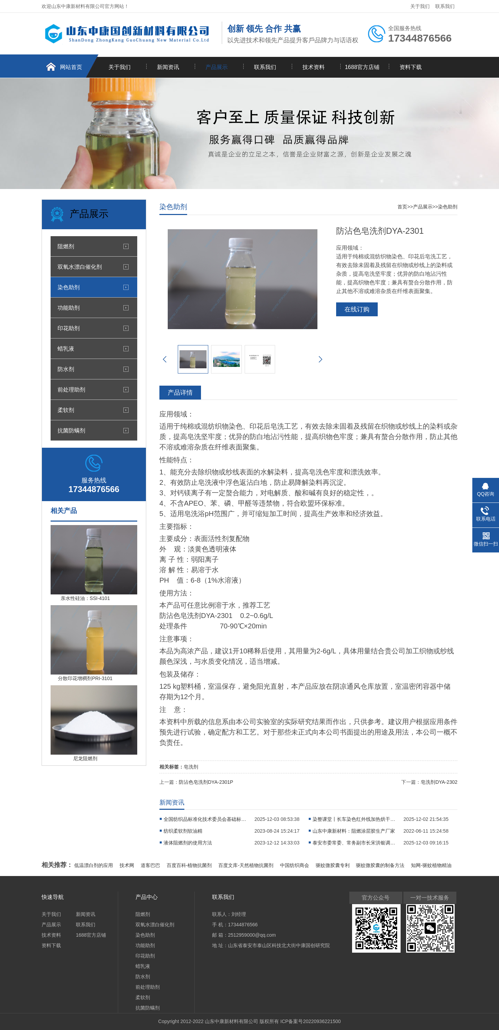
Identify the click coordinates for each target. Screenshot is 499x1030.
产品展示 (216, 67)
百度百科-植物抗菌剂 (190, 865)
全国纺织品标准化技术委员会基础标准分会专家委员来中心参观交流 (205, 819)
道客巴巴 (151, 865)
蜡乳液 (66, 348)
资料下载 (411, 67)
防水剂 (66, 369)
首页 (402, 206)
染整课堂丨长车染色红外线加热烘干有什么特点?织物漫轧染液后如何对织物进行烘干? (354, 819)
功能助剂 (69, 307)
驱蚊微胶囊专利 (333, 865)
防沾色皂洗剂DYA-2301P (206, 782)
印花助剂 (69, 328)
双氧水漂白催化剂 (80, 267)
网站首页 (71, 67)
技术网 (127, 865)
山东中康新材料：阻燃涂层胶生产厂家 (354, 831)
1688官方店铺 (362, 67)
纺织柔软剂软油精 (183, 831)
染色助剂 (69, 287)
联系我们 (445, 6)
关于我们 (420, 6)
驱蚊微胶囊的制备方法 (381, 865)
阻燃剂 (66, 246)
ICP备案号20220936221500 (310, 1021)
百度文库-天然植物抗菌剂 (246, 865)
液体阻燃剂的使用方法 (188, 843)
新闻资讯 (168, 67)
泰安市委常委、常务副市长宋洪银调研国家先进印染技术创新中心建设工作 (354, 843)
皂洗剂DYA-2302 (439, 782)
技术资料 (314, 67)
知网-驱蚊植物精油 (431, 865)
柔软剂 (66, 410)
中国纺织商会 (295, 865)
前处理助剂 (71, 389)
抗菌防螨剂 (71, 430)
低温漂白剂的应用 (94, 865)
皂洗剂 (191, 767)
